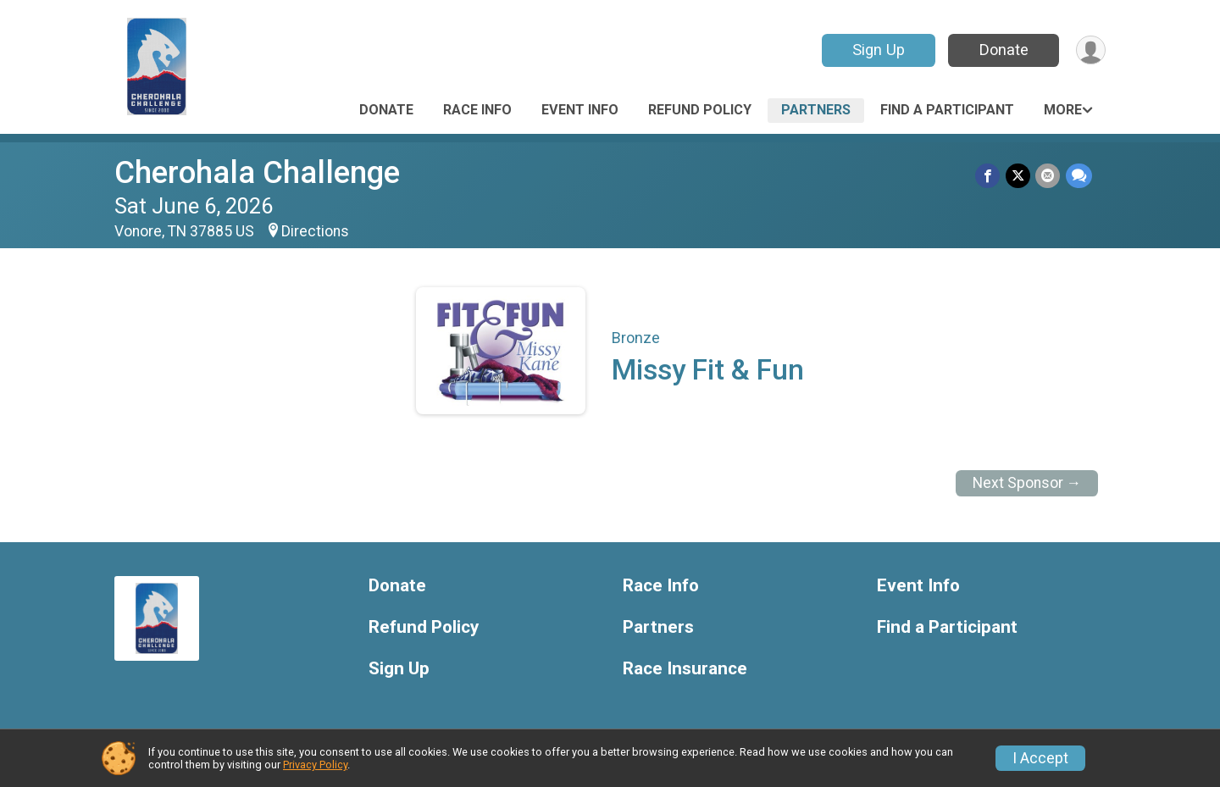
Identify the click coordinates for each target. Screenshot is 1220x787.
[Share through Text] (1079, 175)
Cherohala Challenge (257, 172)
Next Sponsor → (1027, 482)
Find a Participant (947, 110)
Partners (816, 110)
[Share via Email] (1048, 175)
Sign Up (877, 49)
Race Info (477, 110)
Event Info (579, 110)
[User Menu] (1090, 50)
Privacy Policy (315, 764)
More (1063, 110)
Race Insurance (685, 669)
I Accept (1040, 758)
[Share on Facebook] (989, 175)
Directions (315, 231)
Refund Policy (699, 110)
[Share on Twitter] (1018, 175)
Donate (1002, 49)
